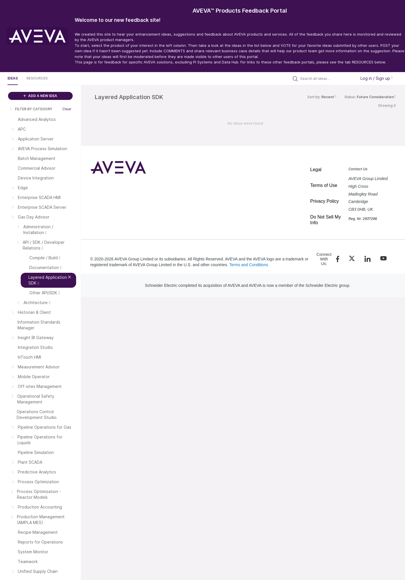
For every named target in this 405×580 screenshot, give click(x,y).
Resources (37, 78)
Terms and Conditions (248, 264)
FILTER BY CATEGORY (30, 109)
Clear (67, 109)
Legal (315, 169)
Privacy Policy (324, 201)
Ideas (12, 78)
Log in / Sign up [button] (376, 78)
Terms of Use (323, 185)
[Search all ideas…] (327, 78)
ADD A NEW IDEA (40, 96)
